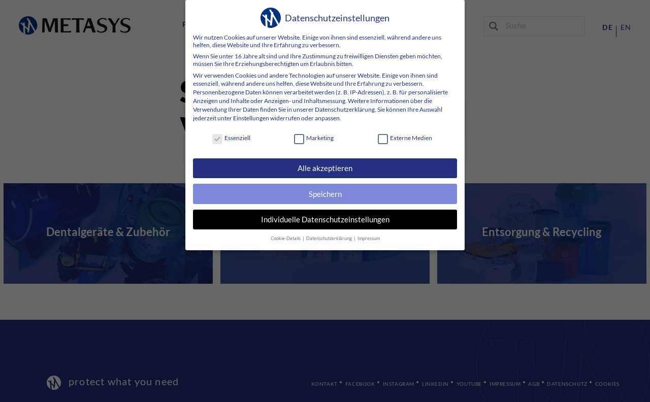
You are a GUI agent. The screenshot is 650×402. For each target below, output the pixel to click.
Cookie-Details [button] (288, 233)
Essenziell (231, 138)
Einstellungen (251, 118)
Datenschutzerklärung (345, 109)
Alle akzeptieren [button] (325, 167)
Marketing (314, 138)
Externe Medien (404, 138)
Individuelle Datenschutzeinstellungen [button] (325, 216)
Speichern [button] (325, 191)
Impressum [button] (366, 233)
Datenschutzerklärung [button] (329, 233)
